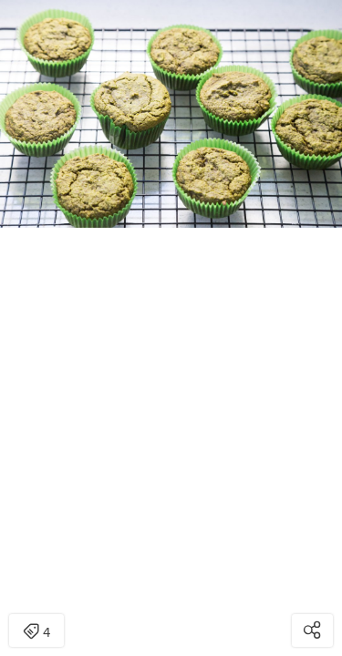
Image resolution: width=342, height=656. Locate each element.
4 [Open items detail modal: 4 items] (36, 632)
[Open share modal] (312, 630)
